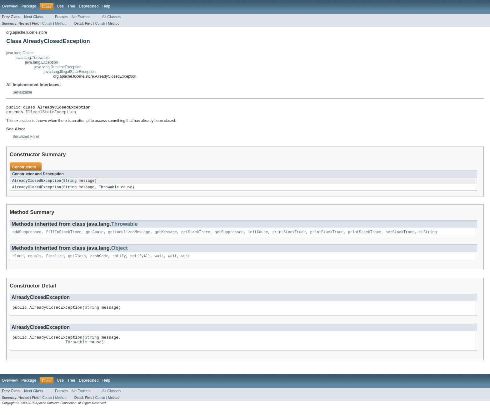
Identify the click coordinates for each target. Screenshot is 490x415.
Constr (47, 23)
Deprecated (89, 6)
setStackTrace (400, 235)
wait (159, 259)
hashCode (99, 259)
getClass (77, 259)
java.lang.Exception (41, 62)
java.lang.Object (19, 53)
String (70, 182)
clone (18, 259)
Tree (71, 6)
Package (29, 6)
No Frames (81, 17)
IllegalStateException (51, 113)
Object (119, 251)
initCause (258, 235)
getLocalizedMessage (129, 235)
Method (60, 23)
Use (60, 6)
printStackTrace (289, 235)
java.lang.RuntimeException (58, 67)
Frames (61, 17)
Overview (10, 6)
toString (428, 235)
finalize (55, 259)
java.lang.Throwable (33, 57)
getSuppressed (229, 235)
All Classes (111, 17)
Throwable (109, 189)
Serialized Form (25, 138)
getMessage (166, 235)
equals (35, 259)
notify (119, 259)
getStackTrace (195, 235)
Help (106, 6)
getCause (95, 235)
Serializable (22, 92)
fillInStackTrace (64, 235)
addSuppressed (26, 235)
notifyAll (140, 259)
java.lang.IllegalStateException (70, 72)
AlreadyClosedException (36, 182)
